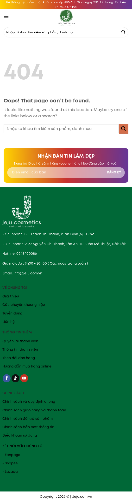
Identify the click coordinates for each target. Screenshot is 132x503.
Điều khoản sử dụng (19, 435)
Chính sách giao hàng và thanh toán (34, 410)
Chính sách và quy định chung (28, 401)
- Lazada (10, 471)
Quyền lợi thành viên (20, 341)
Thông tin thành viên (20, 349)
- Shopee (10, 463)
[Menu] (6, 17)
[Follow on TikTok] (15, 378)
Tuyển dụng (12, 313)
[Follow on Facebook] (7, 378)
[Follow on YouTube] (24, 378)
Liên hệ (8, 321)
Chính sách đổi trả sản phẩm (27, 418)
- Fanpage (11, 454)
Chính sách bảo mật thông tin (28, 427)
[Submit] (123, 32)
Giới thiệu (10, 296)
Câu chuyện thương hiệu (23, 304)
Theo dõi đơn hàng (18, 357)
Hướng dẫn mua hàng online (26, 366)
